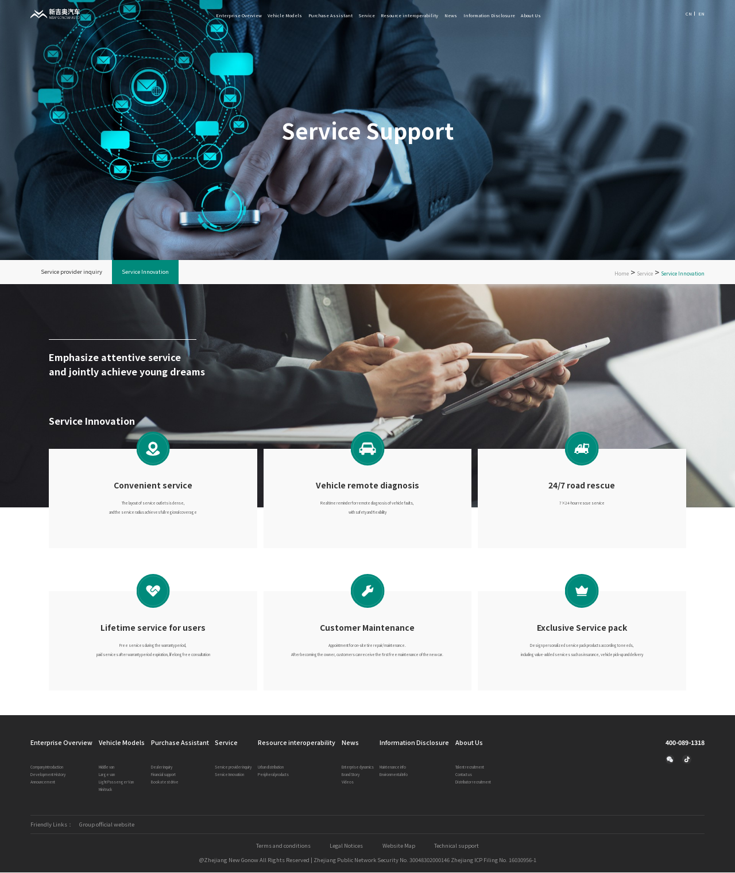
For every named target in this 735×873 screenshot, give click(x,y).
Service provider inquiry (71, 272)
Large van (107, 775)
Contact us (463, 775)
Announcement (42, 782)
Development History (47, 775)
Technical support (457, 846)
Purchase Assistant (330, 15)
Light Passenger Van (116, 782)
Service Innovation (145, 272)
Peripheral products (273, 775)
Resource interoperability (409, 15)
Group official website (106, 825)
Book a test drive (165, 782)
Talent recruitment (469, 767)
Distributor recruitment (473, 782)
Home (621, 273)
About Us (531, 15)
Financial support (163, 775)
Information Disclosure (489, 15)
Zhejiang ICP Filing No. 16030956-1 (494, 860)
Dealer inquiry (161, 767)
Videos (348, 782)
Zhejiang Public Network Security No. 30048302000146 (380, 860)
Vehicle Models (285, 15)
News (450, 15)
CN (689, 13)
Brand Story (350, 775)
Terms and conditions (283, 846)
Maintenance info (393, 767)
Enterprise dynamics (358, 767)
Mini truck (105, 790)
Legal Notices (346, 846)
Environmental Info (394, 775)
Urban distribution (271, 767)
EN (701, 13)
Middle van (106, 767)
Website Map (399, 846)
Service (367, 15)
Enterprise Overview (239, 15)
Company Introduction (46, 767)
